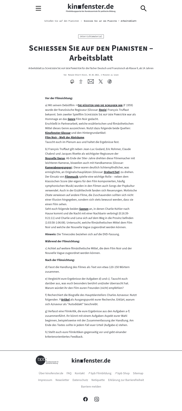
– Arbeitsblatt (112, 21)
